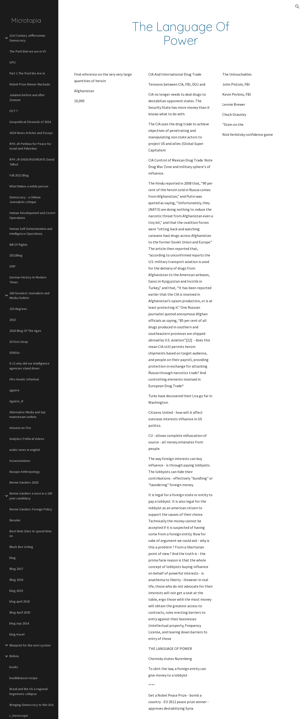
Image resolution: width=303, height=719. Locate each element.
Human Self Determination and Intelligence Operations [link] (30, 231)
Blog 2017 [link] (16, 569)
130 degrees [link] (18, 309)
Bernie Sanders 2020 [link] (23, 482)
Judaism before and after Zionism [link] (27, 97)
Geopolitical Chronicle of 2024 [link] (30, 122)
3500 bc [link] (14, 353)
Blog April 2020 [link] (19, 612)
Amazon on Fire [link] (20, 428)
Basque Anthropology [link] (24, 472)
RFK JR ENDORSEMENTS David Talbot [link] (31, 161)
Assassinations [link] (19, 461)
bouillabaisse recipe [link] (23, 678)
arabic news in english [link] (24, 450)
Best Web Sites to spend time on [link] (30, 533)
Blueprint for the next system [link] (30, 645)
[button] (297, 6)
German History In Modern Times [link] (27, 279)
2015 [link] (12, 320)
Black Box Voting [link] (21, 547)
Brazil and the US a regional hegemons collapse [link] (28, 691)
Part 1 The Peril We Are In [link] (27, 73)
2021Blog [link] (15, 255)
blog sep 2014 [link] (19, 623)
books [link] (13, 667)
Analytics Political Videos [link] (26, 439)
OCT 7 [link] (13, 111)
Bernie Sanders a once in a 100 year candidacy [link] (30, 495)
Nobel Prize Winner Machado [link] (29, 84)
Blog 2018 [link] (16, 580)
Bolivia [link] (14, 656)
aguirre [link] (14, 390)
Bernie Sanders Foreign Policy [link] (30, 509)
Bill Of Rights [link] (18, 244)
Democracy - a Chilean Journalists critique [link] (25, 199)
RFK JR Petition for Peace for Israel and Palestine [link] (30, 146)
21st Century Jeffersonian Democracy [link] (27, 37)
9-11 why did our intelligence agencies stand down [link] (29, 365)
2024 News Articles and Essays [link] (31, 133)
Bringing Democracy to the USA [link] (31, 705)
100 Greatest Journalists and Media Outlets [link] (29, 295)
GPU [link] (12, 62)
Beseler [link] (15, 520)
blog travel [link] (16, 634)
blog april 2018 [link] (19, 601)
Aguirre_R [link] (16, 401)
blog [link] (12, 558)
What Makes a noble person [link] (28, 186)
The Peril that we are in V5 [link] (27, 51)
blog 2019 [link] (16, 591)
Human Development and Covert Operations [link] (32, 215)
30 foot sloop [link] (18, 342)
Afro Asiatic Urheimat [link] (24, 379)
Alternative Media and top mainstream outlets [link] (27, 414)
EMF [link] (12, 266)
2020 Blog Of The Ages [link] (25, 331)
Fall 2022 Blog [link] (19, 175)
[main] (180, 33)
